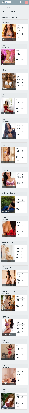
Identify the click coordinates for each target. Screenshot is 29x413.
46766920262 (6, 367)
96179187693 (6, 268)
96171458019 (5, 47)
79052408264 (5, 342)
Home (2, 7)
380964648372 (6, 121)
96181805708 (6, 23)
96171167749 (5, 293)
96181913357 (5, 145)
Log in (23, 2)
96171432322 (5, 195)
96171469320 (6, 219)
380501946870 (6, 72)
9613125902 (5, 96)
